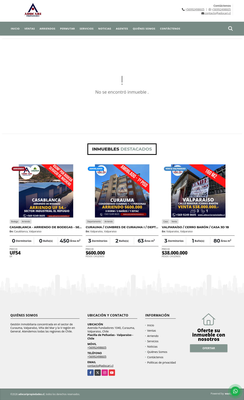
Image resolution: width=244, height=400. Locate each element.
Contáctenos (170, 28)
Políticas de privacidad (161, 362)
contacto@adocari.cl (100, 365)
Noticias (104, 28)
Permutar (67, 28)
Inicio (15, 28)
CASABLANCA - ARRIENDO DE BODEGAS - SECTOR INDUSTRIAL (59, 227)
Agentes (122, 28)
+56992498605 (194, 9)
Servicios (86, 28)
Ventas (29, 28)
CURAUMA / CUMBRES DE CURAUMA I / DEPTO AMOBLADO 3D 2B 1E (139, 227)
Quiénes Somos (144, 28)
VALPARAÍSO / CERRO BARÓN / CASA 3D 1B (195, 227)
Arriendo (152, 336)
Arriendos (47, 28)
